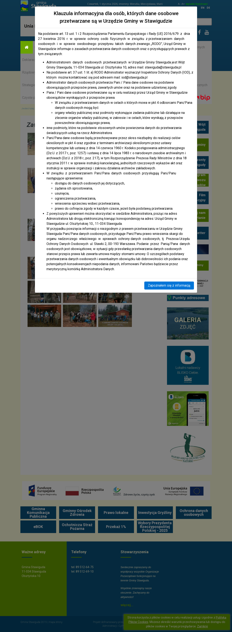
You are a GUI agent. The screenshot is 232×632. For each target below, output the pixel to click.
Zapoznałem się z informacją (169, 285)
